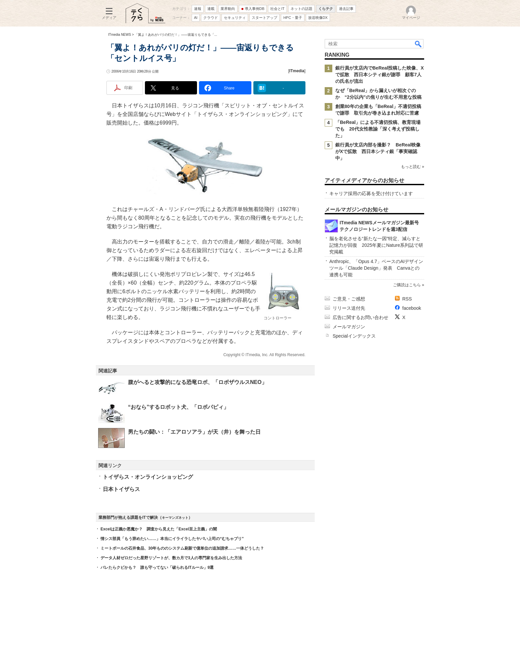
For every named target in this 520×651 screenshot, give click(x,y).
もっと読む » (412, 166)
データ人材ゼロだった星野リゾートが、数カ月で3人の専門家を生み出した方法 (171, 558)
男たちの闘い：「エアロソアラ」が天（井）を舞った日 (194, 432)
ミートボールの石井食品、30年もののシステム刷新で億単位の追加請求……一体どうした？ (182, 548)
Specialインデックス (354, 336)
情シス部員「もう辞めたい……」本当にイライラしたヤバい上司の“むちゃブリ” (172, 538)
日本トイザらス (121, 489)
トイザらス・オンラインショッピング (148, 477)
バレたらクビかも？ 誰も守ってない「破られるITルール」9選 (157, 567)
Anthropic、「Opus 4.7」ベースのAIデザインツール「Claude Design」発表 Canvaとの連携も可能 (376, 268)
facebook (411, 308)
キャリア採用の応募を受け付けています (371, 193)
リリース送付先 (349, 308)
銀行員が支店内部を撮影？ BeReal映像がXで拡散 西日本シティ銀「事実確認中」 (378, 151)
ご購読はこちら (407, 285)
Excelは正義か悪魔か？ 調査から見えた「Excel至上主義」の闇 (158, 529)
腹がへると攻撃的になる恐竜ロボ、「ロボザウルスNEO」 (197, 382)
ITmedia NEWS (119, 34)
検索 (418, 43)
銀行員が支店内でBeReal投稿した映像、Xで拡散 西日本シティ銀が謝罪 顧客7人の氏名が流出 (379, 74)
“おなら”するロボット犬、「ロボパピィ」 (178, 407)
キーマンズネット (175, 517)
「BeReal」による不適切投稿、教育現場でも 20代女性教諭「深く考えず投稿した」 (378, 129)
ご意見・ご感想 (349, 298)
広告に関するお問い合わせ (360, 317)
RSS (407, 298)
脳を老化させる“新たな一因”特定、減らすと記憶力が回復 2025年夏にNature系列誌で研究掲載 (376, 245)
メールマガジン (349, 326)
